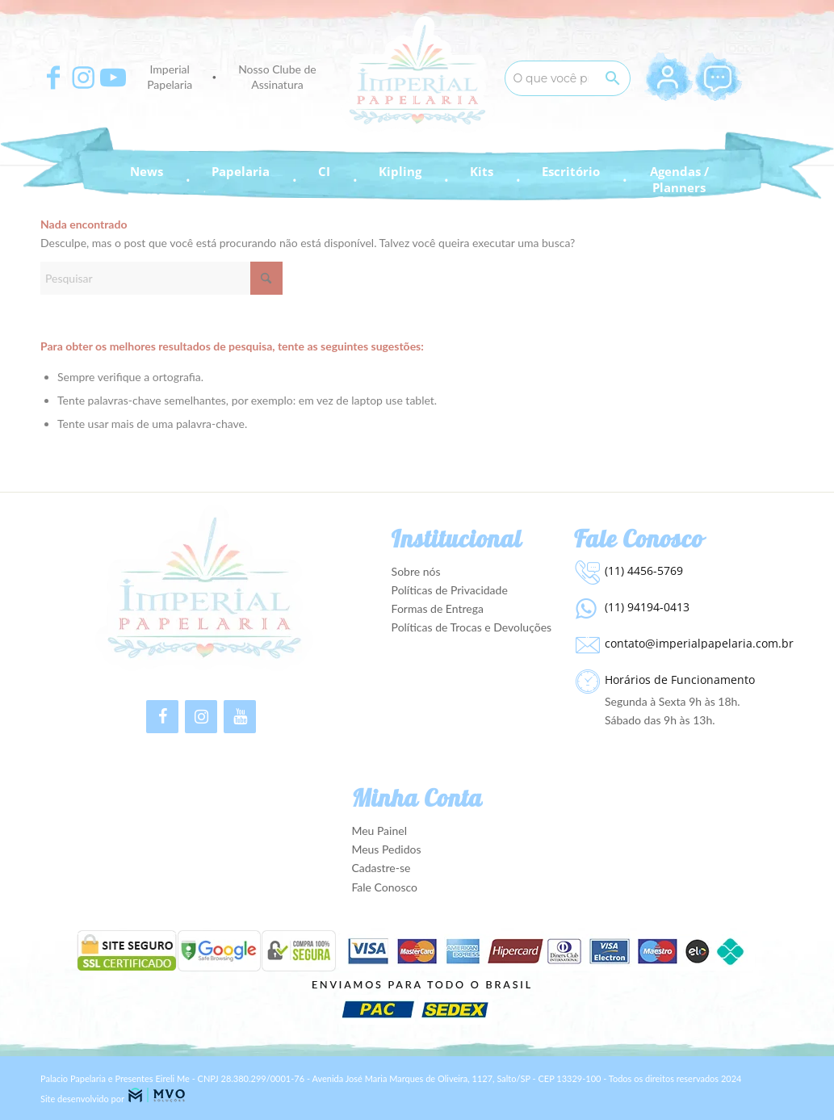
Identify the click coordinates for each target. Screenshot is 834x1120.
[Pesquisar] (161, 278)
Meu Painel (379, 830)
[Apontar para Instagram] (83, 77)
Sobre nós (416, 571)
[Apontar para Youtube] (113, 77)
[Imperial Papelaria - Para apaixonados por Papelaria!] (416, 74)
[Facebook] (162, 716)
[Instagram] (201, 716)
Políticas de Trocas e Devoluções (472, 627)
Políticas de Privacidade (450, 590)
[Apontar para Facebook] (53, 77)
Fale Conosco (384, 887)
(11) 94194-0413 (647, 607)
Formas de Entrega (438, 608)
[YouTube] (240, 716)
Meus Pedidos (386, 849)
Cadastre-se (380, 868)
